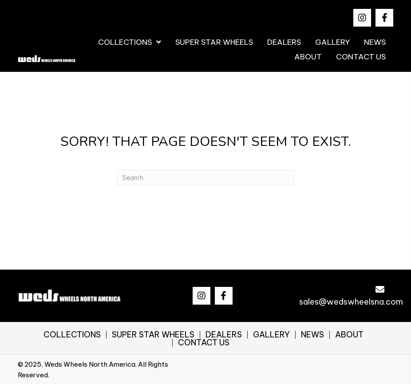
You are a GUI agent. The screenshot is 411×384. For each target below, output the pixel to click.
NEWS (312, 335)
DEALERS (224, 335)
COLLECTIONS (72, 335)
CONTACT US (203, 343)
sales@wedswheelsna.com (351, 302)
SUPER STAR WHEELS (153, 335)
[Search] (205, 177)
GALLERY (271, 335)
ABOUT (349, 335)
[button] (362, 18)
